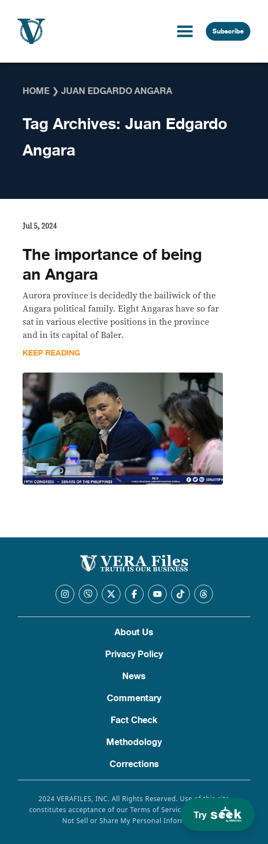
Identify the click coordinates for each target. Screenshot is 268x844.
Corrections (134, 764)
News (134, 676)
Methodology (134, 742)
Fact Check (134, 720)
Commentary (134, 698)
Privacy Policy (134, 654)
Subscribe (228, 31)
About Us (134, 632)
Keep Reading (51, 353)
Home (36, 91)
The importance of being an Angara (112, 264)
